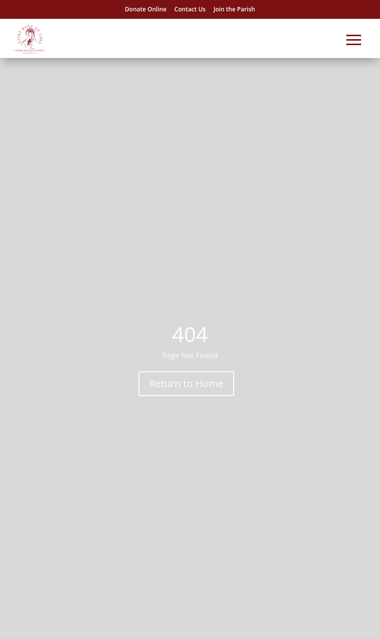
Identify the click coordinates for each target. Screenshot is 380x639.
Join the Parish (234, 9)
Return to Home (186, 383)
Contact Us (190, 9)
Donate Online (146, 9)
